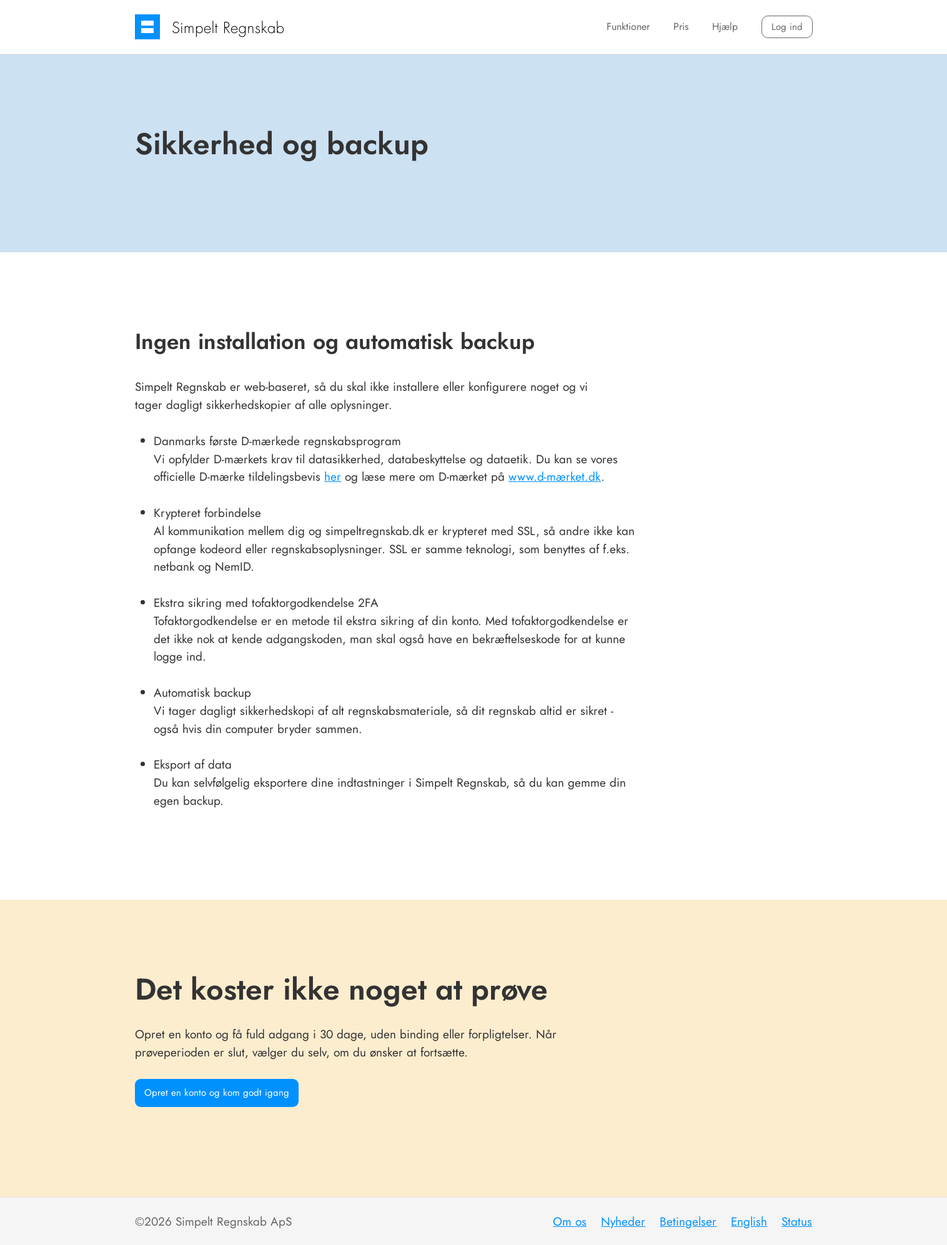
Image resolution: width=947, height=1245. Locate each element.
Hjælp (725, 26)
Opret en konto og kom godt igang (216, 1093)
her (332, 476)
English (749, 1221)
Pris (680, 26)
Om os (570, 1221)
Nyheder (623, 1221)
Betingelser (688, 1221)
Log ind (787, 27)
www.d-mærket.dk (554, 476)
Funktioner (628, 26)
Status (796, 1221)
